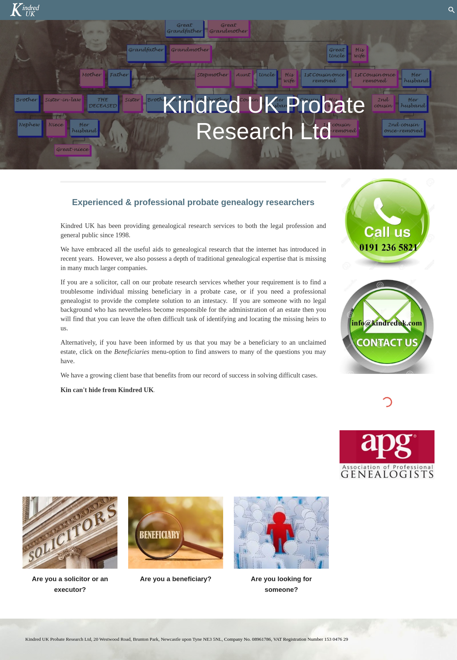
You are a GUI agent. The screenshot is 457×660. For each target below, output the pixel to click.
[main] (264, 84)
